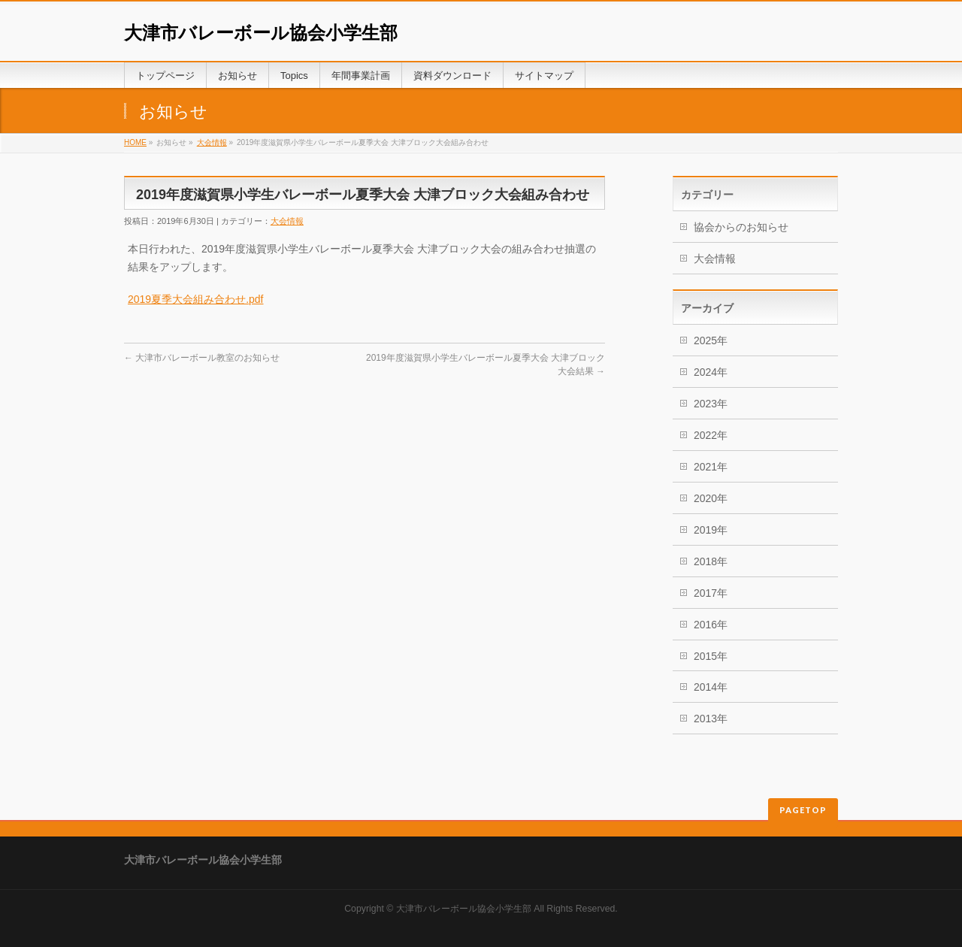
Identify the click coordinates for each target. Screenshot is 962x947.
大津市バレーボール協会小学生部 (261, 33)
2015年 (711, 656)
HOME (135, 142)
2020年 (711, 498)
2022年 (711, 435)
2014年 (711, 687)
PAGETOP (803, 810)
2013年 (711, 719)
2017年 (711, 593)
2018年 (711, 561)
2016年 (711, 625)
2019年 (711, 530)
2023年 (711, 404)
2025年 (711, 340)
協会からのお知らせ (741, 227)
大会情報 (212, 142)
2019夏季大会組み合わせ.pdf (196, 299)
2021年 (711, 467)
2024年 (711, 372)
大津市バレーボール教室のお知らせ (202, 357)
